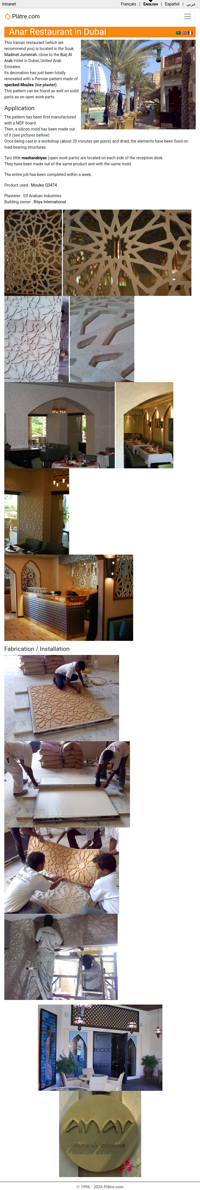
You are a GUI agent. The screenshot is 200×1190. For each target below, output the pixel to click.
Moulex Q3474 (44, 185)
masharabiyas (34, 158)
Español (172, 4)
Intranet (9, 4)
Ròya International (50, 202)
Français (128, 4)
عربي (191, 4)
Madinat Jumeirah (20, 54)
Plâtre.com (22, 16)
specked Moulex (19, 85)
